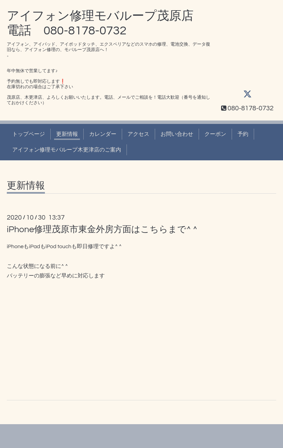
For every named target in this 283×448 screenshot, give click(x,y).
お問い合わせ (177, 134)
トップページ (28, 134)
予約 (242, 134)
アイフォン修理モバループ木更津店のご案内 (66, 150)
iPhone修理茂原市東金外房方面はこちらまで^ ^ (102, 229)
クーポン (215, 134)
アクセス (138, 134)
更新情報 (67, 134)
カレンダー (102, 134)
